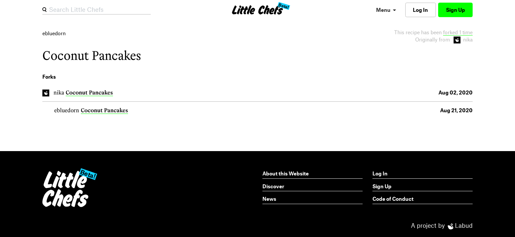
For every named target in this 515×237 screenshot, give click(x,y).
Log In (420, 10)
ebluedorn (66, 110)
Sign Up (455, 10)
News (269, 198)
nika (59, 92)
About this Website (285, 173)
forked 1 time (458, 32)
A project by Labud (442, 225)
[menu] (386, 10)
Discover (273, 186)
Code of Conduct (393, 198)
